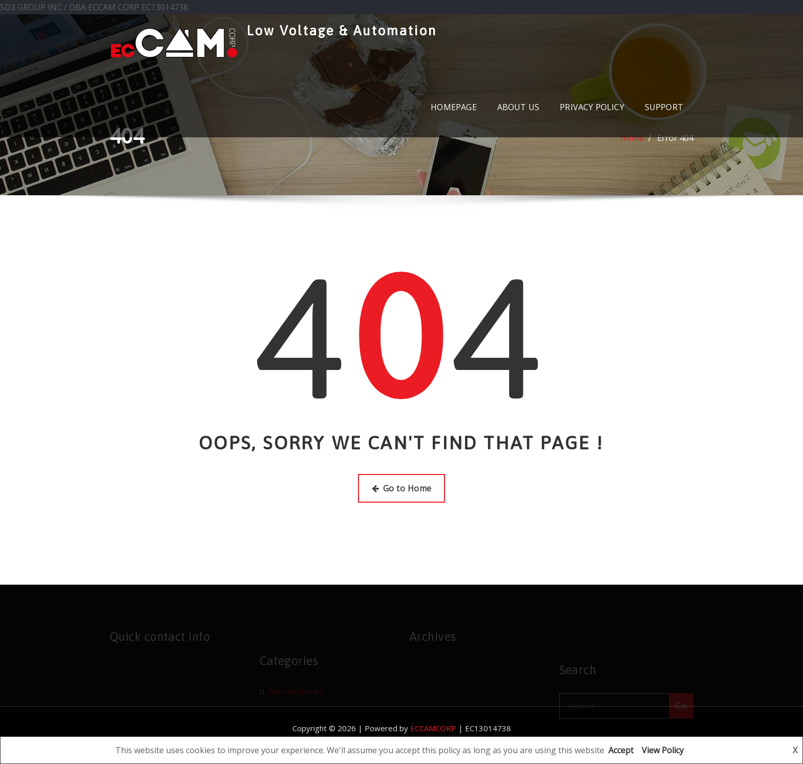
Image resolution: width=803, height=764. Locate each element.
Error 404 (675, 138)
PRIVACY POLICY (592, 107)
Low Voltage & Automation (342, 30)
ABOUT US (518, 107)
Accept (620, 750)
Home (631, 138)
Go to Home (402, 488)
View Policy (663, 750)
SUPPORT (664, 107)
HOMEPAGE (453, 107)
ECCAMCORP (433, 728)
